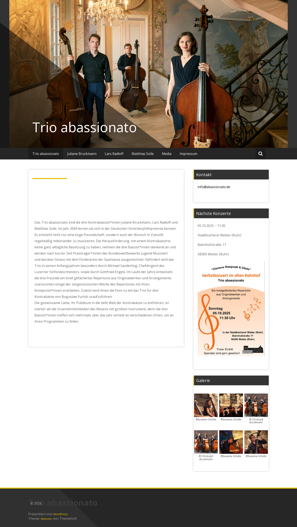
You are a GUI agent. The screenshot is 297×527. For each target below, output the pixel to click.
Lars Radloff (114, 153)
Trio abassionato (84, 127)
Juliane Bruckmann (82, 153)
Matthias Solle (143, 153)
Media (166, 153)
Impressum (188, 153)
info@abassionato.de (214, 187)
